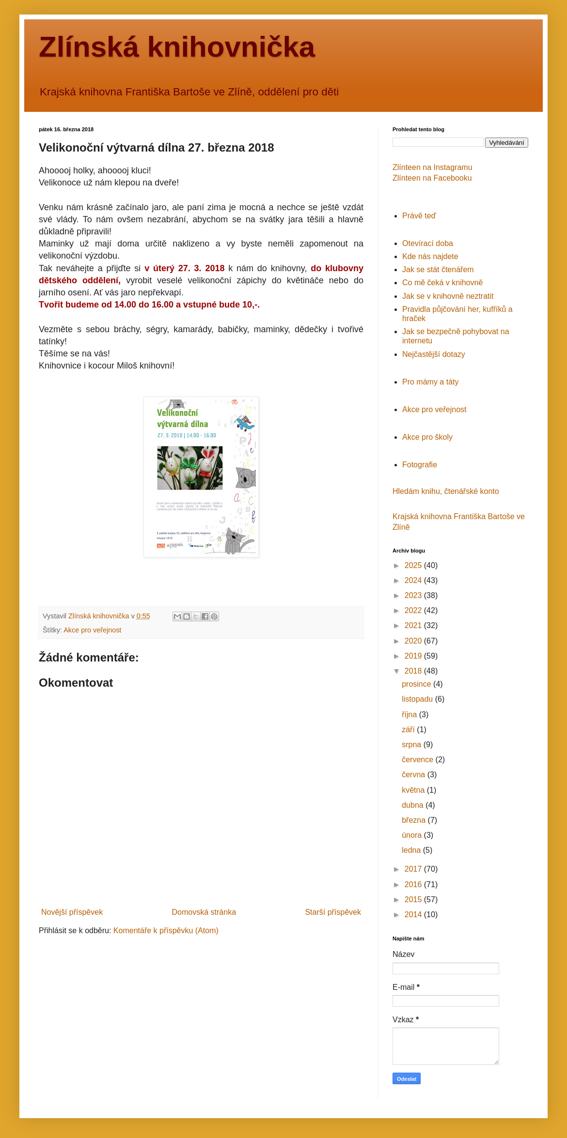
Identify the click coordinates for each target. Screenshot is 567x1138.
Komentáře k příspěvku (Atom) (166, 930)
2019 (414, 656)
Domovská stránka (204, 912)
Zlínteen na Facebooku (432, 178)
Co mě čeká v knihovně (442, 282)
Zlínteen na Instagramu (432, 167)
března (414, 820)
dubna (413, 805)
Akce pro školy (427, 437)
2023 (414, 595)
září (409, 729)
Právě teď (419, 216)
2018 (414, 671)
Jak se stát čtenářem (438, 269)
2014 (414, 914)
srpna (412, 744)
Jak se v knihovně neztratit (448, 296)
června (414, 774)
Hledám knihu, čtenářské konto (446, 491)
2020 (414, 641)
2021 (414, 625)
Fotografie (419, 465)
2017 (414, 869)
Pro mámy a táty (430, 382)
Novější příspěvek (72, 912)
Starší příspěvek (333, 912)
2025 (414, 565)
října (410, 714)
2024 (414, 580)
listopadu (418, 699)
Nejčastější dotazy (433, 354)
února (413, 835)
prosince (417, 684)
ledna (412, 850)
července (418, 759)
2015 (414, 899)
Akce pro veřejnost (92, 630)
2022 (414, 610)
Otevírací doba (427, 243)
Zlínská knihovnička (177, 47)
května (414, 790)
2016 (414, 884)
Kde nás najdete (430, 256)
